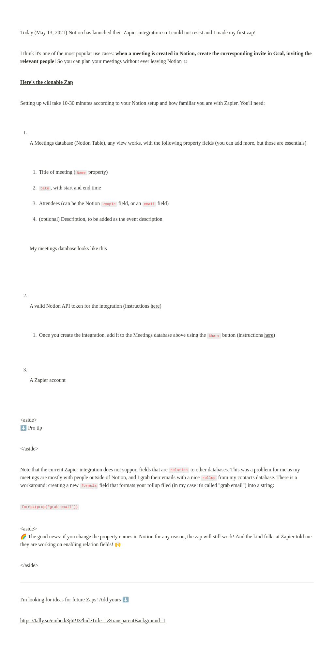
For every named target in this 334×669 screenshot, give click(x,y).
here (155, 306)
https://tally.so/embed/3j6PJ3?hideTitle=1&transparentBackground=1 (92, 620)
